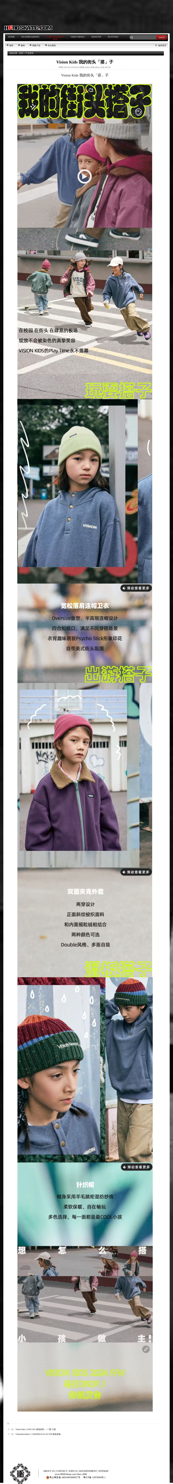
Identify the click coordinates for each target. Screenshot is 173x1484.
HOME (11, 36)
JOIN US (73, 1471)
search (162, 37)
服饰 (23, 45)
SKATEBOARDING (30, 36)
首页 (21, 53)
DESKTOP (96, 36)
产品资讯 (29, 53)
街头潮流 (52, 45)
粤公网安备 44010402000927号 (63, 1477)
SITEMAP (103, 1471)
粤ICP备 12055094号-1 (94, 1477)
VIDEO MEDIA (77, 36)
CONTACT (62, 1471)
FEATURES (113, 36)
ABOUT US (49, 1471)
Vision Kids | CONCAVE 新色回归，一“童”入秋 (35, 1429)
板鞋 (11, 45)
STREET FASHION (55, 36)
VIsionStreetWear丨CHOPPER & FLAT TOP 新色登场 (38, 1434)
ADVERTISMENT (88, 1471)
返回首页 (162, 45)
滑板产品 (36, 45)
